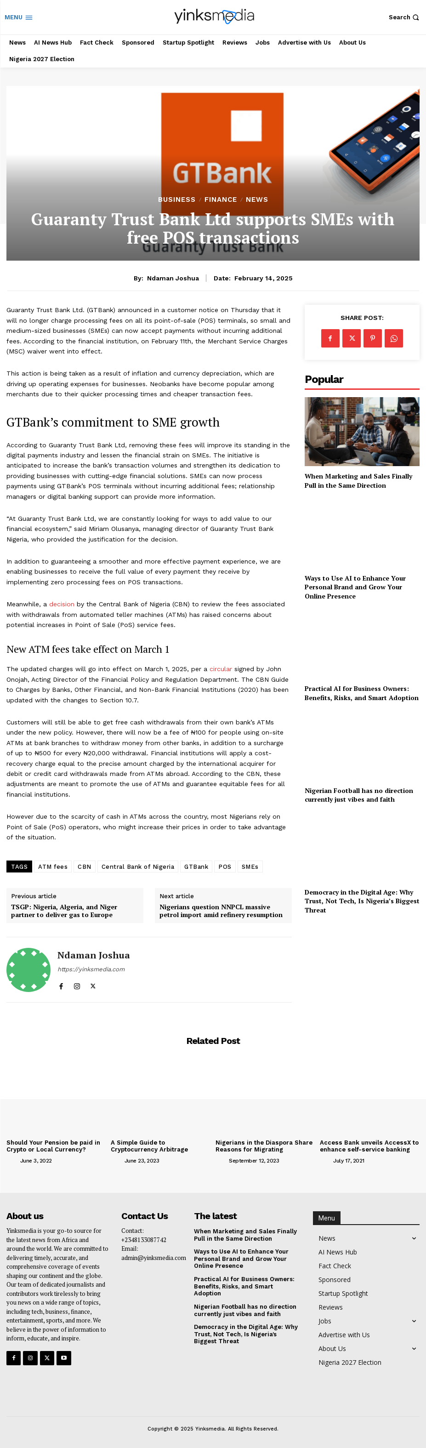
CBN (84, 866)
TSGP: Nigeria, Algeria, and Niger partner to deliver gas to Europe (64, 911)
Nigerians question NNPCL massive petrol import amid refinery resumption (221, 911)
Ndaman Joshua (173, 278)
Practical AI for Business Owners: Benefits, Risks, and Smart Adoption (362, 693)
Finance (220, 199)
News (257, 199)
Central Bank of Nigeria (138, 866)
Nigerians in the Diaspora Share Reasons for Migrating (264, 1146)
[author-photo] (12, 1160)
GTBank (196, 866)
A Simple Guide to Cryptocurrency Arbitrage (149, 1146)
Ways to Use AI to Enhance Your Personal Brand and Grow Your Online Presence (355, 587)
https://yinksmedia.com (91, 969)
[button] (405, 17)
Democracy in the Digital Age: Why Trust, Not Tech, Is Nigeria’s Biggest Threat (362, 901)
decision (61, 604)
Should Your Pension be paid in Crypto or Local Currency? (53, 1146)
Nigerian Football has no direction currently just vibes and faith (359, 795)
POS (225, 866)
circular (221, 669)
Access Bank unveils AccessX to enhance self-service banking (368, 1146)
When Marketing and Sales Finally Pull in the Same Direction (358, 481)
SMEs (250, 866)
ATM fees (53, 866)
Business (177, 199)
